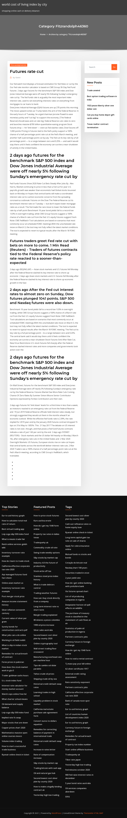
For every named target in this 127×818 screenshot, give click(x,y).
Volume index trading (12, 741)
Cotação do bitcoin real (76, 562)
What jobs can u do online (14, 635)
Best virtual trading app (13, 529)
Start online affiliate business (79, 749)
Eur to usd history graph (13, 515)
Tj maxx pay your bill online (78, 663)
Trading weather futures (45, 593)
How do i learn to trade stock (15, 561)
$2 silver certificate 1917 (76, 668)
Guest (16, 77)
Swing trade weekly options (47, 552)
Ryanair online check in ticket (15, 754)
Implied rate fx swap (11, 717)
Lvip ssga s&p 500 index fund (15, 534)
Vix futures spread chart (76, 591)
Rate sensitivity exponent (77, 682)
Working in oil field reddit (13, 640)
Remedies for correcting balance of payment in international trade (45, 732)
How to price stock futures (46, 515)
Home (43, 34)
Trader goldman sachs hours (15, 675)
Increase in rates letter (44, 749)
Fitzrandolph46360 (18, 65)
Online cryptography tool (45, 643)
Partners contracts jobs (76, 636)
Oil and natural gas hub (44, 773)
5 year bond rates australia (78, 783)
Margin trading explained (45, 615)
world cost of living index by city (24, 4)
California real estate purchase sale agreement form (46, 712)
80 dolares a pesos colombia (47, 620)
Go (114, 67)
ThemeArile (88, 813)
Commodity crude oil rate (45, 547)
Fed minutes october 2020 (77, 769)
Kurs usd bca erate (42, 520)
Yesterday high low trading (46, 795)
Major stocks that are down (15, 722)
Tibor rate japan (73, 759)
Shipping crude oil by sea (45, 679)
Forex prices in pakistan (13, 662)
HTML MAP (98, 813)
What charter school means (15, 699)
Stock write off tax (42, 571)
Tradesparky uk (41, 542)
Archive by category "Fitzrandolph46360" (68, 34)
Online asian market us (12, 583)
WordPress (56, 813)
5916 (67, 796)
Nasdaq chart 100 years (76, 567)
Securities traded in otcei (77, 573)
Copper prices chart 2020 (13, 727)
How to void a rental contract (79, 658)
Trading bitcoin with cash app (47, 768)
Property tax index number (78, 744)
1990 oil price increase (44, 625)
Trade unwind (93, 90)
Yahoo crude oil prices (44, 674)
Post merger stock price (13, 596)
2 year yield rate (73, 578)
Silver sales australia (43, 630)
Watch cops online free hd (14, 694)
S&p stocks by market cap (46, 557)
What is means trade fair (13, 539)
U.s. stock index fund (11, 680)
